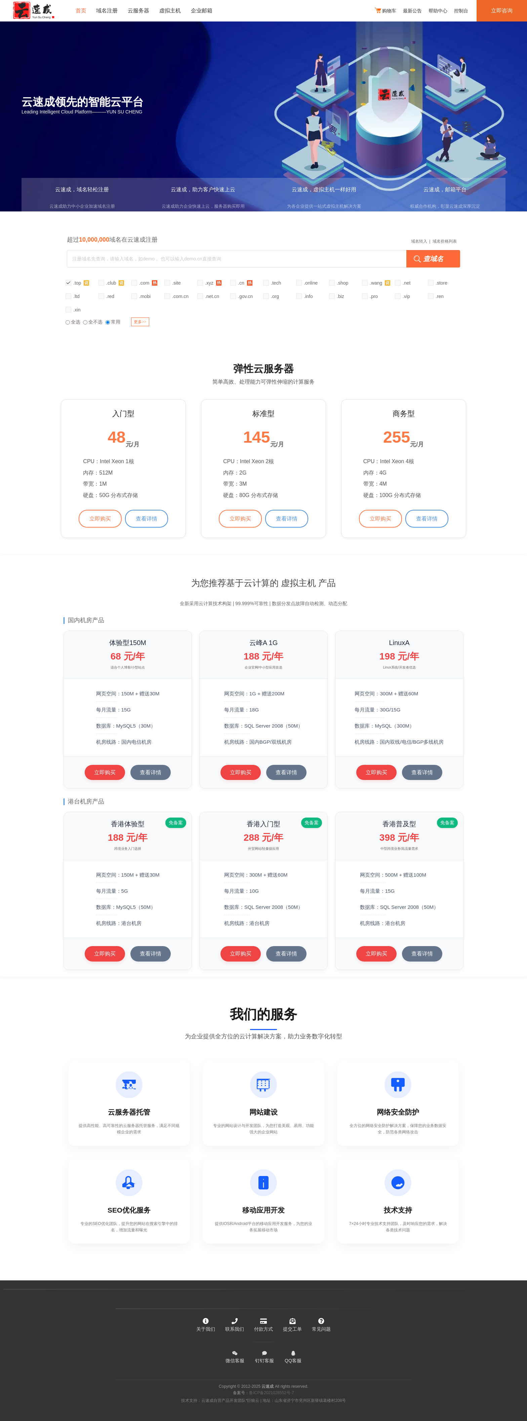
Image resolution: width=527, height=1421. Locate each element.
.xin (77, 309)
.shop (342, 283)
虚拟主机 (170, 10)
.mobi (145, 296)
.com (148, 283)
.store (441, 283)
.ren (440, 296)
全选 (73, 322)
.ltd (76, 296)
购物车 (385, 11)
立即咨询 (502, 10)
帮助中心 (438, 10)
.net (406, 283)
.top (81, 283)
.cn (245, 283)
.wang (380, 283)
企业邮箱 (202, 10)
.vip (406, 296)
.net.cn (212, 296)
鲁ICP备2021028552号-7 (271, 1392)
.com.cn (180, 296)
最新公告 (412, 10)
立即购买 (100, 519)
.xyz (213, 283)
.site (176, 283)
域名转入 (419, 241)
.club (115, 283)
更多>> (140, 322)
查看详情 (146, 519)
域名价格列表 (445, 241)
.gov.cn (245, 296)
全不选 (93, 322)
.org (275, 296)
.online (311, 283)
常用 (113, 322)
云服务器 (139, 10)
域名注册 (107, 10)
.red (110, 296)
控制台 (461, 10)
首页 (81, 10)
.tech (276, 283)
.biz (340, 296)
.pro (374, 296)
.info (308, 296)
